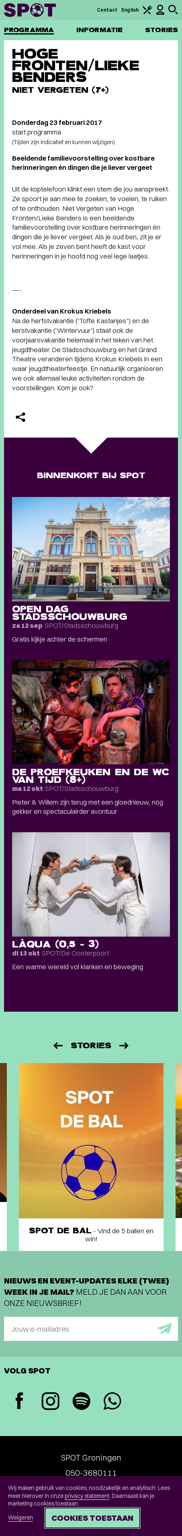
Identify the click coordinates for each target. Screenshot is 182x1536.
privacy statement (87, 1495)
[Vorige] (57, 1045)
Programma (29, 30)
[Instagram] (50, 1402)
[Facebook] (19, 1401)
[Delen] (20, 417)
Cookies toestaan (92, 1518)
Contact (107, 10)
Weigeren (20, 1517)
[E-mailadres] (91, 1329)
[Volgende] (124, 1045)
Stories (161, 30)
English (130, 10)
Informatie (99, 30)
